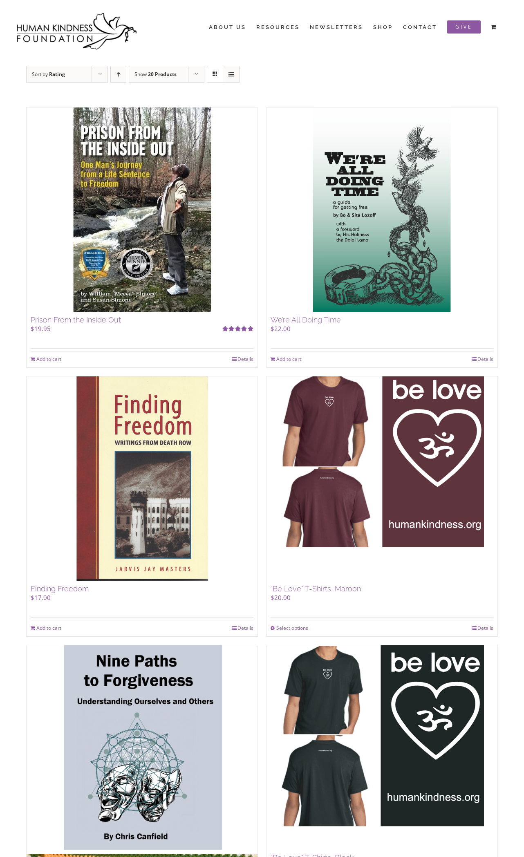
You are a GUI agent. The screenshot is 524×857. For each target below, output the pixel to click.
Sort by (48, 74)
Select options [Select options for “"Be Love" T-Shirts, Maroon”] (292, 627)
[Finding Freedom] (142, 478)
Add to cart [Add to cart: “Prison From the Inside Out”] (48, 359)
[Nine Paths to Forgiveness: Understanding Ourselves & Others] (142, 747)
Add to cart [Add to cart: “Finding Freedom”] (48, 627)
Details (245, 359)
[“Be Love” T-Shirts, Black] (381, 747)
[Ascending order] (118, 74)
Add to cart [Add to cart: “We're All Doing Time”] (288, 359)
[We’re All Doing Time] (381, 209)
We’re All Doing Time (306, 320)
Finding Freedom (60, 588)
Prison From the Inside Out (76, 320)
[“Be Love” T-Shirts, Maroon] (381, 478)
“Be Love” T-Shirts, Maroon (316, 588)
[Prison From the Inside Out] (142, 209)
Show (155, 74)
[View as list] (231, 74)
